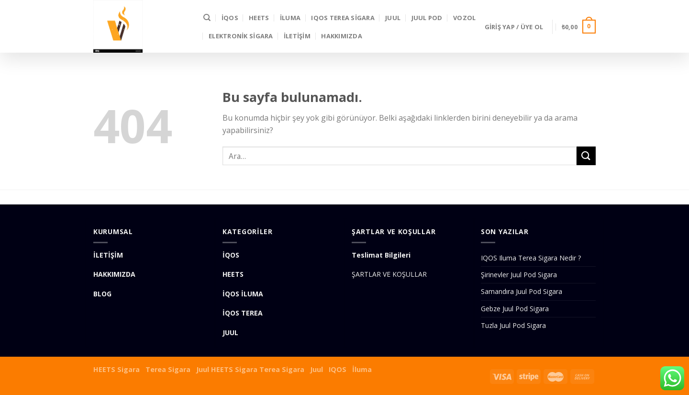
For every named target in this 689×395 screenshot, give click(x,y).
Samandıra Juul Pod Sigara (521, 291)
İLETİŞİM (297, 36)
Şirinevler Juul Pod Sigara (519, 274)
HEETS (259, 17)
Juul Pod (427, 17)
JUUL (392, 17)
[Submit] (586, 156)
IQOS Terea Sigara (342, 17)
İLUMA (290, 17)
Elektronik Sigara (241, 36)
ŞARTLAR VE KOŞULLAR (389, 274)
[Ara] (207, 18)
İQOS (230, 17)
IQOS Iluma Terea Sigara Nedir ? (531, 257)
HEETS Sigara (116, 369)
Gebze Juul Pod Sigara (515, 308)
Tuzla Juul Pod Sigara (513, 325)
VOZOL (464, 17)
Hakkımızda (341, 36)
